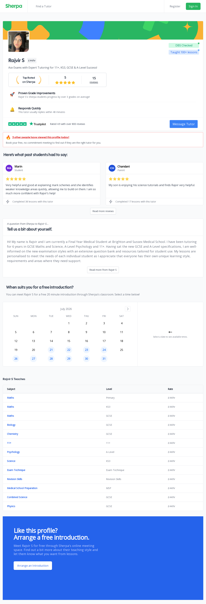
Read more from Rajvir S (103, 269)
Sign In (193, 6)
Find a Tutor (44, 6)
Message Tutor (184, 124)
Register (175, 6)
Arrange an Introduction (32, 565)
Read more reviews (103, 211)
